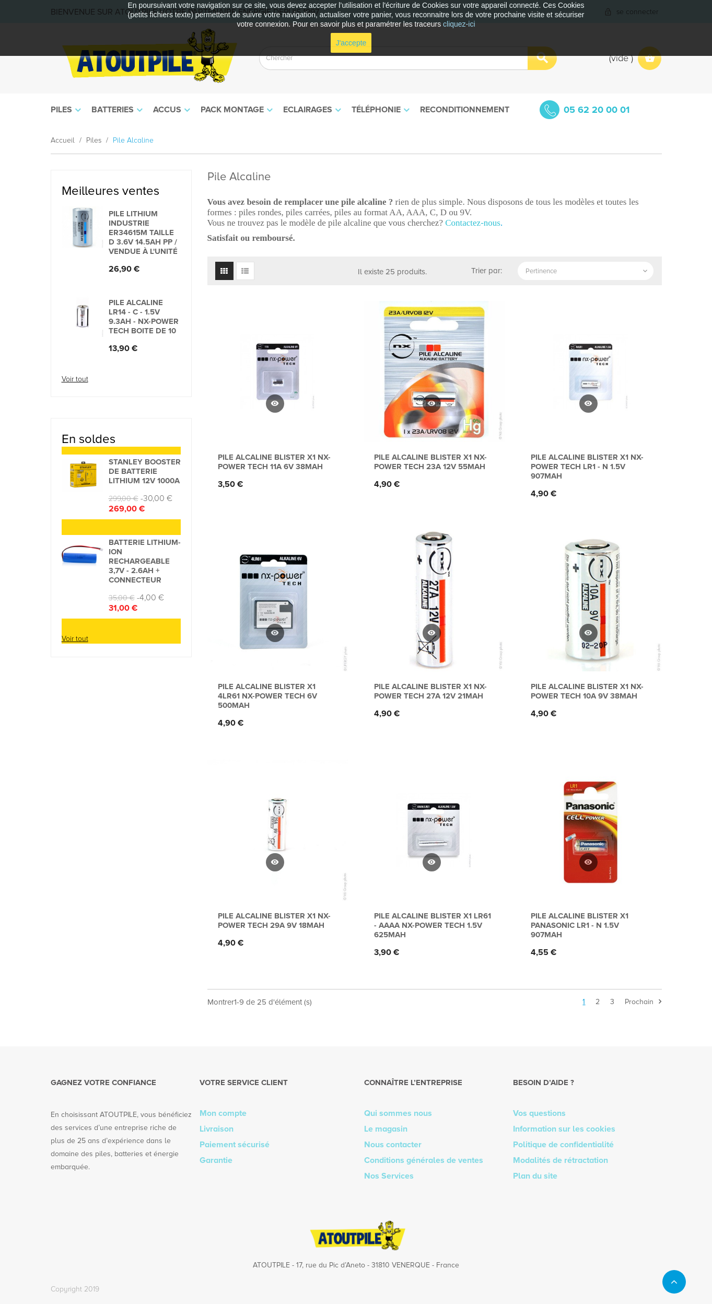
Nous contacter (393, 1144)
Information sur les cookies (564, 1129)
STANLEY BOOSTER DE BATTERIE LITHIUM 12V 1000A (145, 471)
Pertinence (587, 271)
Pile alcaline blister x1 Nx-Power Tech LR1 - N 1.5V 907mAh (587, 466)
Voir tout (75, 379)
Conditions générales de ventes (423, 1160)
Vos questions (539, 1113)
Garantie (216, 1160)
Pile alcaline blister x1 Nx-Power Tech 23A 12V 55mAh (430, 461)
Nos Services (389, 1176)
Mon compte (223, 1113)
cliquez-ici (459, 24)
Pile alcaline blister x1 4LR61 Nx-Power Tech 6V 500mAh (267, 696)
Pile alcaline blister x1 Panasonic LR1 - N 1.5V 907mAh (579, 925)
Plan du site (535, 1176)
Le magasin (385, 1129)
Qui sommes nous (398, 1113)
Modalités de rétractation (560, 1160)
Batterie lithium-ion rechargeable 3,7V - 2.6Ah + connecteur (145, 561)
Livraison (217, 1129)
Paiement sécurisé (235, 1144)
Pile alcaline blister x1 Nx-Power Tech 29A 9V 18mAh (274, 920)
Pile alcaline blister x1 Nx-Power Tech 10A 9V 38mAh (587, 691)
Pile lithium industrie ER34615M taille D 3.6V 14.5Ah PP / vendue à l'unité (143, 232)
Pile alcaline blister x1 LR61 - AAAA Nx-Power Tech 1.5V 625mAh (432, 925)
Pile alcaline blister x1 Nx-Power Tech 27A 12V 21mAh (430, 691)
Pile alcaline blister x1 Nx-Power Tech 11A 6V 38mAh (274, 461)
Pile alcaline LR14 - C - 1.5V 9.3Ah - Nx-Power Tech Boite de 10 (144, 316)
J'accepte (351, 43)
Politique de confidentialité (563, 1144)
